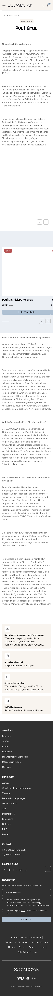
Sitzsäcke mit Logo (11, 762)
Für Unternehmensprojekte (15, 756)
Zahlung (6, 793)
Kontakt (6, 834)
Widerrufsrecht (9, 803)
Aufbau (5, 783)
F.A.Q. (5, 829)
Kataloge (6, 736)
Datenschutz (8, 813)
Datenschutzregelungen (13, 798)
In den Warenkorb (26, 312)
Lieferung (6, 824)
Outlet (5, 746)
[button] (39, 222)
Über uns (6, 767)
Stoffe (5, 741)
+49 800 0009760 (13, 854)
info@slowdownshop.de (16, 850)
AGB (4, 808)
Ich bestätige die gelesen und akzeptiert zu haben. (24, 912)
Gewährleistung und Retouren (16, 788)
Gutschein (7, 751)
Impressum (7, 819)
